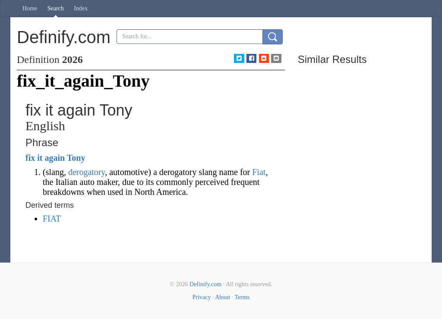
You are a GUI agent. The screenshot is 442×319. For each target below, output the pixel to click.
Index (81, 8)
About (222, 297)
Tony (76, 158)
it (39, 158)
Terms (241, 297)
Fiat (258, 172)
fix (30, 158)
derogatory (86, 172)
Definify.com (205, 284)
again (54, 158)
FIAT (52, 218)
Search (55, 8)
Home (29, 8)
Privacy (202, 297)
